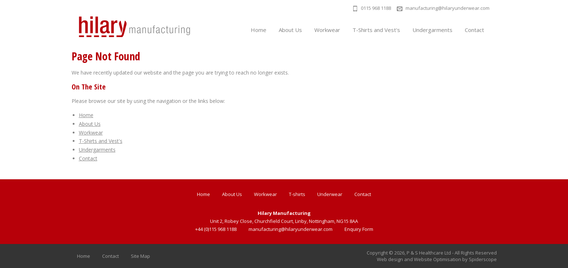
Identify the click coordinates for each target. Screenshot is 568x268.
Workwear (327, 29)
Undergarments (432, 29)
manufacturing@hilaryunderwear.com (448, 8)
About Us (290, 29)
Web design (390, 259)
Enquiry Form (359, 229)
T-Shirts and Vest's (376, 29)
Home (258, 29)
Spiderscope (483, 259)
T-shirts (297, 194)
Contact (474, 29)
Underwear (329, 194)
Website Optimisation (437, 259)
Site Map (140, 256)
